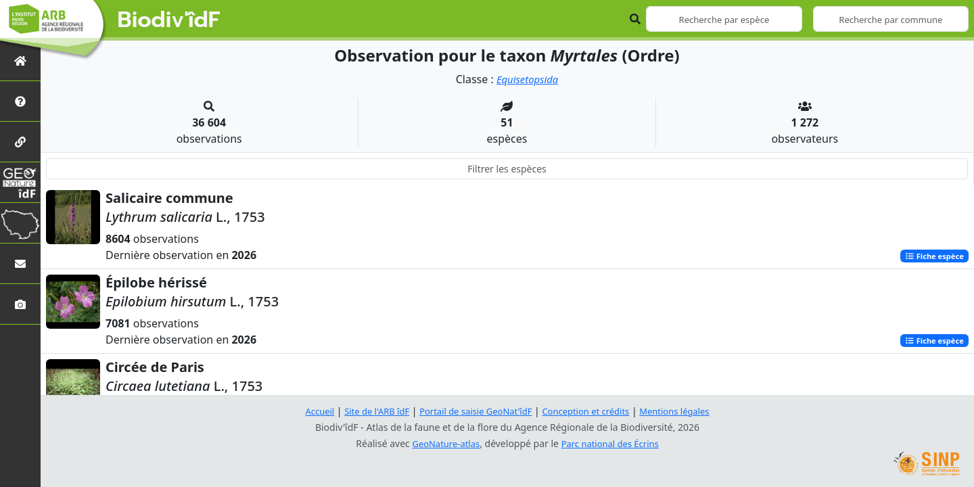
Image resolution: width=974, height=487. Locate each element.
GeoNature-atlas (442, 443)
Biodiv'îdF (169, 20)
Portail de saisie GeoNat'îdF (473, 410)
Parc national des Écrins (613, 443)
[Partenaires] (20, 142)
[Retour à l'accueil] (20, 60)
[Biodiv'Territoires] (20, 223)
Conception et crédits (591, 410)
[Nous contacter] (20, 263)
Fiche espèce (931, 256)
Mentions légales (686, 410)
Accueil (306, 410)
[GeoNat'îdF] (20, 182)
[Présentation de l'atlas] (20, 101)
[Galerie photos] (20, 304)
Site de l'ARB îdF (367, 410)
